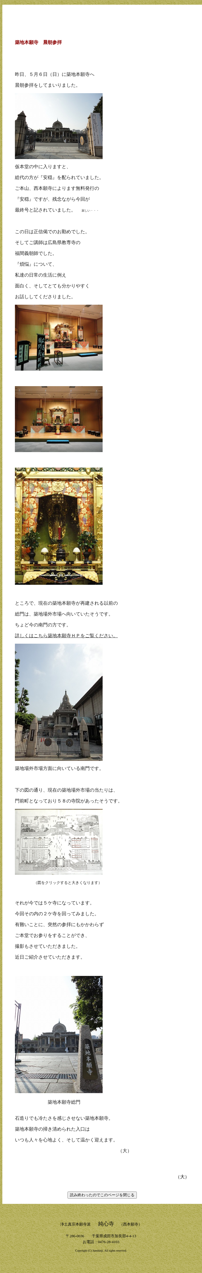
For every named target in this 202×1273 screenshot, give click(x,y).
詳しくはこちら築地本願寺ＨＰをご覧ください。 (66, 635)
